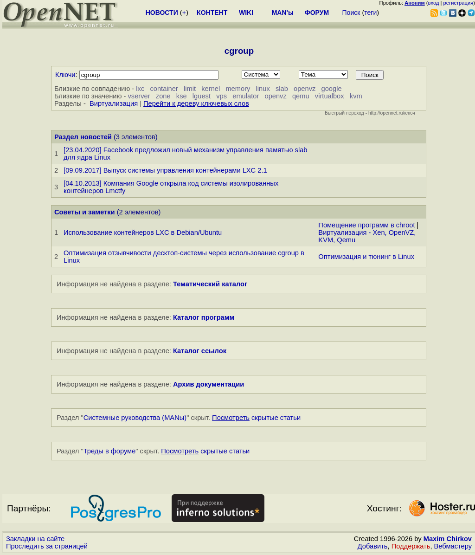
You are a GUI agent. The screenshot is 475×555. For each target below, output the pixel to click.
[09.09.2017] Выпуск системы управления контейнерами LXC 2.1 (165, 170)
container (164, 88)
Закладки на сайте (35, 538)
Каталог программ (204, 317)
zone (163, 96)
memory (237, 88)
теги (370, 12)
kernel (210, 88)
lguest (202, 96)
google (331, 88)
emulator (245, 96)
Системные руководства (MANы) (135, 417)
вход (433, 3)
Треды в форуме (109, 451)
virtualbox (329, 96)
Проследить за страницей (47, 546)
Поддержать (411, 546)
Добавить (373, 546)
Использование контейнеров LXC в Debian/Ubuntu (143, 232)
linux (263, 88)
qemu (300, 96)
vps (221, 96)
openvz (304, 88)
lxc (140, 88)
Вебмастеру (453, 546)
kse (181, 96)
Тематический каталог (210, 284)
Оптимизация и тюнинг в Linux (366, 256)
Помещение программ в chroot (366, 225)
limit (190, 88)
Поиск (351, 12)
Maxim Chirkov (448, 538)
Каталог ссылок (199, 351)
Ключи (65, 74)
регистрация (458, 3)
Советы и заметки (84, 212)
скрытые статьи (256, 417)
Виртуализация (114, 103)
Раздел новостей (83, 137)
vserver (139, 96)
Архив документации (208, 384)
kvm (356, 96)
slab (282, 88)
